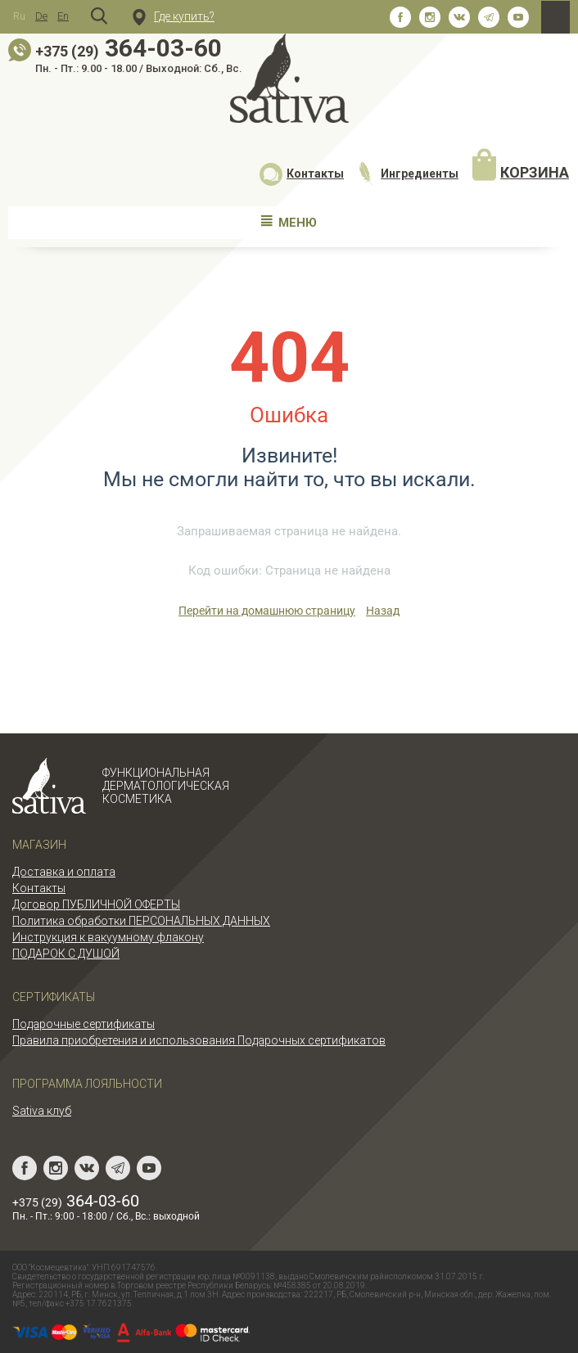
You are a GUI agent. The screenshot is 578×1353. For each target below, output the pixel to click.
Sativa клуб (41, 1110)
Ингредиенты (407, 173)
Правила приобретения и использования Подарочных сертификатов (199, 1040)
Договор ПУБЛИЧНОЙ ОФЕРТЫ (96, 904)
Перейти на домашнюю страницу (266, 610)
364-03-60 (128, 48)
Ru (19, 16)
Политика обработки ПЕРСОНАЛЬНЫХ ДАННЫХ (141, 920)
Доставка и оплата (63, 871)
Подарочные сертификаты (83, 1024)
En (63, 16)
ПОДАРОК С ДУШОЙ (66, 953)
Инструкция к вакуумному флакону (108, 937)
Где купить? (173, 16)
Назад (383, 610)
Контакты (302, 173)
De (41, 16)
